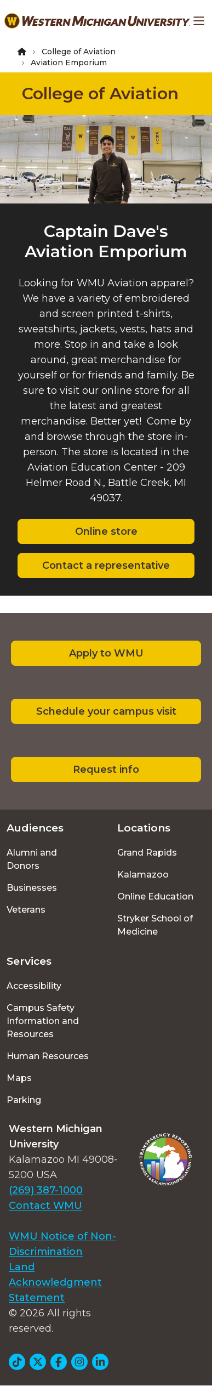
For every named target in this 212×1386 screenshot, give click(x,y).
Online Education (155, 896)
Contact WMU (45, 1206)
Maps (19, 1078)
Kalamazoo (143, 874)
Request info (106, 769)
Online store (106, 531)
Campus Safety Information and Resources (43, 1021)
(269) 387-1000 (46, 1190)
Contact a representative (106, 565)
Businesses (32, 887)
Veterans (26, 909)
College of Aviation (79, 51)
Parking (24, 1100)
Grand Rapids (147, 852)
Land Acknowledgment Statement (55, 1282)
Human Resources (48, 1056)
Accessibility (34, 986)
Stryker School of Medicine (155, 925)
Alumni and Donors (32, 859)
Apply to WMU (106, 653)
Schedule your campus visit (106, 711)
